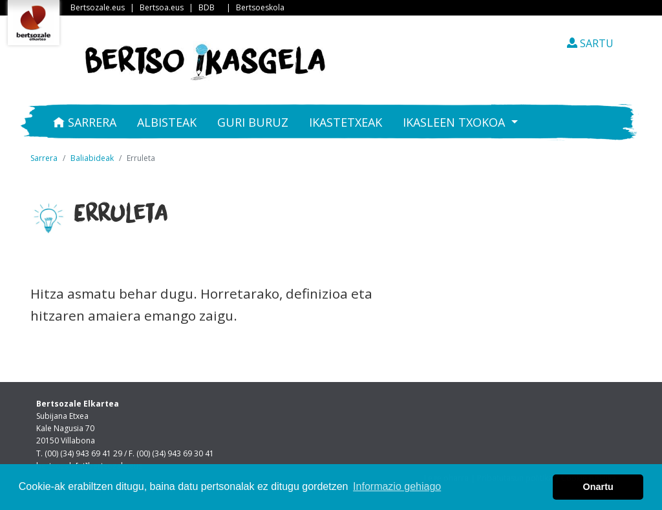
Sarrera (84, 122)
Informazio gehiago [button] (397, 486)
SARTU (590, 43)
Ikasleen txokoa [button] (455, 122)
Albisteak (167, 122)
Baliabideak (92, 158)
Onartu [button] (598, 487)
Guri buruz (252, 122)
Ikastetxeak (345, 122)
